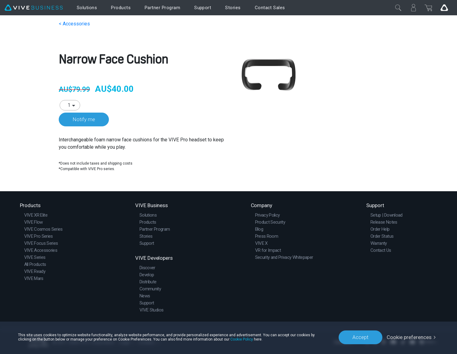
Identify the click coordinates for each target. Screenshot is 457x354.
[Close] (398, 7)
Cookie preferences (409, 337)
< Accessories (74, 24)
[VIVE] (34, 8)
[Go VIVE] (444, 7)
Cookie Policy (241, 339)
